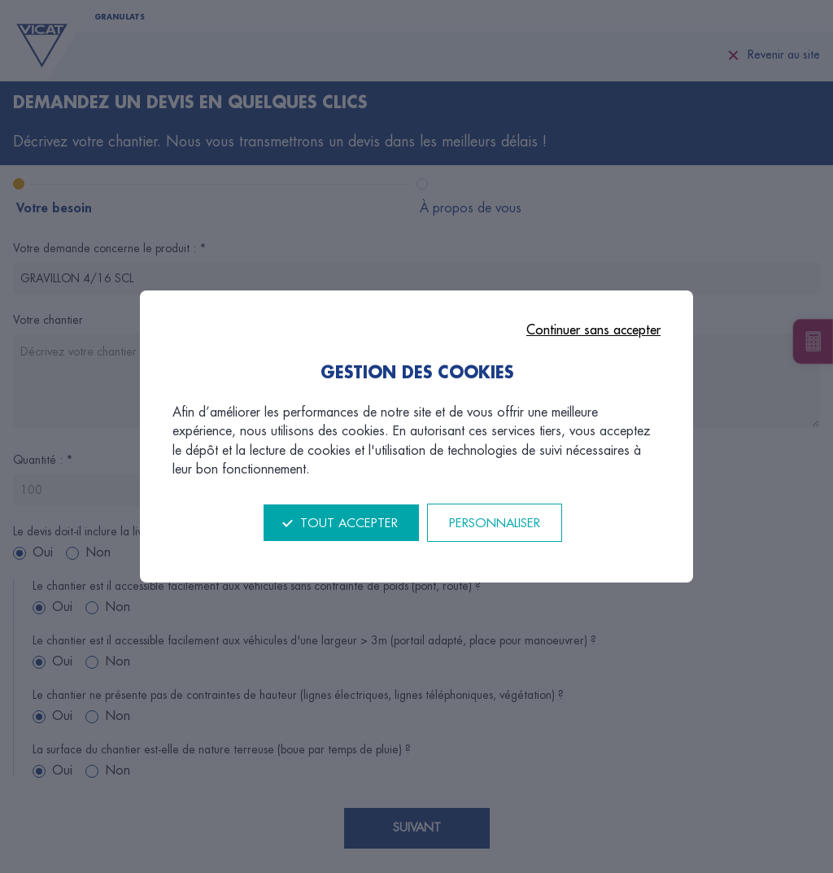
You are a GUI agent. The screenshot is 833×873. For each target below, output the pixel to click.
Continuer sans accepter (593, 330)
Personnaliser (494, 523)
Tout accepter (349, 523)
